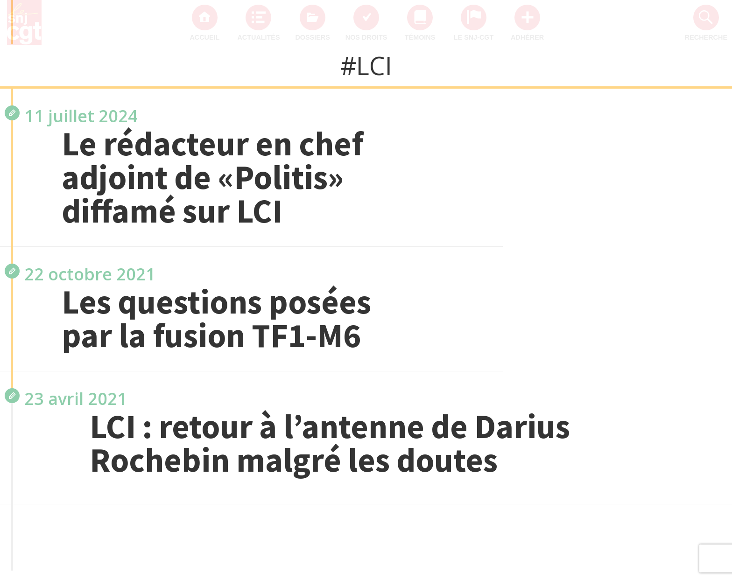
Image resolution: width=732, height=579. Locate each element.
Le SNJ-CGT (474, 37)
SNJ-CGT (676, 251)
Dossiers (312, 37)
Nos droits (366, 37)
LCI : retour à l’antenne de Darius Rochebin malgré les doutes (330, 443)
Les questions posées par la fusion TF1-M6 (216, 318)
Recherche (706, 37)
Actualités (258, 37)
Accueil (204, 37)
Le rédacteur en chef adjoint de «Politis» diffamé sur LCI (212, 177)
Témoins (420, 37)
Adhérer (527, 37)
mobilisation (668, 289)
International (666, 363)
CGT (687, 214)
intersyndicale (663, 326)
